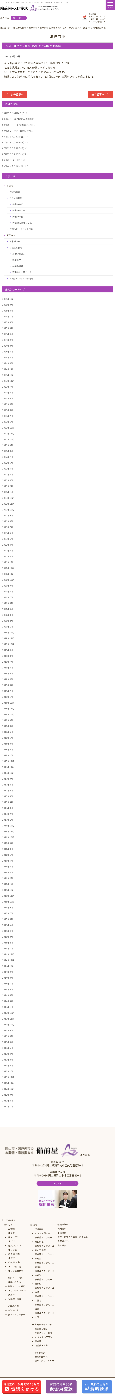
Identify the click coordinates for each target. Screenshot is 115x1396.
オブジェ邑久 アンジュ (15, 1243)
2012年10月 (8, 1088)
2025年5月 (7, 328)
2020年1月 (7, 626)
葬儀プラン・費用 (16, 1286)
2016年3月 (7, 872)
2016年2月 (7, 878)
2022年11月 (8, 433)
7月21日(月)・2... (15, 148)
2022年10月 (8, 439)
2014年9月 (7, 971)
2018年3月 (7, 743)
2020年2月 (7, 620)
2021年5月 (7, 538)
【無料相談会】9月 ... (17, 130)
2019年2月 (7, 690)
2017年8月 (7, 784)
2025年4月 (7, 333)
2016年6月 (7, 854)
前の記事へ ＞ (100, 94)
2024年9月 (7, 339)
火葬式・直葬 (14, 1298)
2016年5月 (7, 860)
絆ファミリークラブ (18, 1314)
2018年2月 (7, 749)
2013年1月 (7, 1071)
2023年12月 (8, 374)
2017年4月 (7, 802)
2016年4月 (7, 866)
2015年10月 (8, 901)
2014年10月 (8, 965)
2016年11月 (8, 831)
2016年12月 (8, 825)
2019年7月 (7, 661)
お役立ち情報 (15, 198)
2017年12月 (8, 761)
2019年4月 (7, 679)
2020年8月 (7, 591)
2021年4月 (7, 544)
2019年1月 (7, 696)
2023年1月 (7, 421)
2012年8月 (7, 1100)
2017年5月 (7, 796)
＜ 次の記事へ (14, 94)
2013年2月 (7, 1065)
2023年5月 (7, 398)
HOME (57, 1183)
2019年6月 (7, 667)
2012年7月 (7, 1106)
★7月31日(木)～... (16, 159)
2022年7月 (7, 456)
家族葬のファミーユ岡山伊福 (45, 1239)
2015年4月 (7, 930)
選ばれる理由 (14, 1282)
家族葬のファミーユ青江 (45, 1290)
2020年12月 (8, 568)
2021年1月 (7, 562)
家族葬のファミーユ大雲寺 (45, 1298)
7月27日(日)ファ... (16, 142)
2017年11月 (8, 767)
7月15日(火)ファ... (16, 154)
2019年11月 (8, 638)
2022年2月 (7, 486)
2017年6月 (7, 790)
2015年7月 (7, 913)
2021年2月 (7, 556)
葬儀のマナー (18, 210)
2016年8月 (7, 848)
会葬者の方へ (64, 1241)
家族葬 (11, 1294)
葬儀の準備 (17, 216)
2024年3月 (7, 363)
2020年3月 (7, 614)
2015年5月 (7, 925)
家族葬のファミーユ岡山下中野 (45, 1248)
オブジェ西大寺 (16, 1270)
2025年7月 (7, 316)
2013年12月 (8, 1012)
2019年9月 (7, 649)
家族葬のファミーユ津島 (45, 1306)
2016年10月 (8, 837)
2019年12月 (8, 632)
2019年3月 (7, 685)
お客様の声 (14, 191)
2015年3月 (7, 936)
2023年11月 (8, 380)
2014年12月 (8, 954)
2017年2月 (7, 813)
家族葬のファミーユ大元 (45, 1315)
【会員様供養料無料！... (18, 124)
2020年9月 (7, 585)
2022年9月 (7, 445)
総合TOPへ (18, 17)
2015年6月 (7, 919)
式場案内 (12, 1228)
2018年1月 (7, 755)
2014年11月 (8, 960)
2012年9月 (7, 1094)
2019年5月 (7, 673)
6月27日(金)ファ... (16, 165)
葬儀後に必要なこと (22, 222)
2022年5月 (7, 468)
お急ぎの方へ (14, 1310)
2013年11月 (8, 1018)
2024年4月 (7, 357)
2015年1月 (7, 948)
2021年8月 (7, 521)
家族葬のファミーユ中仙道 (45, 1273)
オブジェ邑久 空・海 (14, 1260)
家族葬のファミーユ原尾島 (45, 1256)
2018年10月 (8, 714)
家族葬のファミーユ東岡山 (45, 1264)
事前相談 (62, 1232)
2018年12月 (8, 702)
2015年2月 (7, 942)
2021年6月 (7, 532)
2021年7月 (7, 527)
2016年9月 (7, 843)
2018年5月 (7, 737)
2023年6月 (7, 392)
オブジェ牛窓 (14, 1266)
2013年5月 (7, 1047)
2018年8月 (7, 726)
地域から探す (8, 1220)
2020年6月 (7, 603)
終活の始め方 (18, 204)
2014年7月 (7, 983)
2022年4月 (7, 474)
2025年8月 (7, 310)
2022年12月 (8, 427)
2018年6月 (7, 731)
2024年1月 (7, 369)
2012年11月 (8, 1083)
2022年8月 (7, 451)
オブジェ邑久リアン (13, 1235)
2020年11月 (8, 573)
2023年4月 (7, 404)
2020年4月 (7, 609)
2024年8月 (7, 345)
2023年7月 (7, 386)
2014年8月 (7, 977)
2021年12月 (8, 497)
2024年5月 (7, 351)
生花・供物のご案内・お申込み (73, 1236)
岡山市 (33, 1224)
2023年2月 (7, 415)
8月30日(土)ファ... (16, 136)
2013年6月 (7, 1042)
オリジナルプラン (17, 1290)
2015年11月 (8, 895)
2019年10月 (8, 644)
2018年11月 (8, 708)
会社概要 (62, 1245)
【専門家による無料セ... (18, 118)
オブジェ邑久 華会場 (14, 1251)
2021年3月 (7, 550)
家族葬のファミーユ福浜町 (45, 1281)
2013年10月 (8, 1024)
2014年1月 (7, 1006)
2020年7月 (7, 597)
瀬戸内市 (8, 1224)
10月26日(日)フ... (15, 113)
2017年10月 (8, 772)
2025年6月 (7, 322)
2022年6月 (7, 462)
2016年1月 (7, 884)
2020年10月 (8, 579)
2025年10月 (8, 298)
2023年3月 (7, 410)
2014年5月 (7, 995)
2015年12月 (8, 889)
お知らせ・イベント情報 (21, 228)
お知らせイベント (16, 1277)
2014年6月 (7, 989)
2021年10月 (8, 509)
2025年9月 (7, 304)
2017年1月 (7, 819)
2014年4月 (7, 1001)
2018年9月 (7, 720)
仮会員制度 (63, 1224)
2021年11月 (8, 503)
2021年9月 (7, 515)
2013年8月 (7, 1036)
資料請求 (62, 1228)
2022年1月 (7, 491)
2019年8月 (7, 655)
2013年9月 (7, 1030)
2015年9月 (7, 907)
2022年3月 (7, 480)
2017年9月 (7, 778)
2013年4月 (7, 1053)
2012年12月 (8, 1077)
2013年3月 (7, 1059)
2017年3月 (7, 807)
